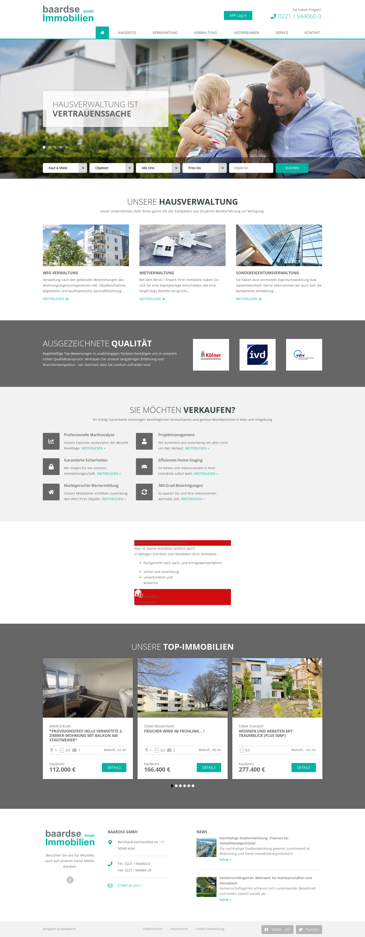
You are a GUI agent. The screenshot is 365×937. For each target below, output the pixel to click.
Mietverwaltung (156, 272)
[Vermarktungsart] (65, 168)
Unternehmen (247, 32)
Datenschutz (153, 929)
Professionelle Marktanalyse (89, 434)
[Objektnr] (251, 168)
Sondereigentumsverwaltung (267, 272)
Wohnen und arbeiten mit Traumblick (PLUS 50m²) (266, 733)
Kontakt (313, 32)
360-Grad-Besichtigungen (180, 485)
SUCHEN (292, 168)
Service (283, 32)
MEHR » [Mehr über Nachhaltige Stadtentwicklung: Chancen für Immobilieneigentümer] (225, 859)
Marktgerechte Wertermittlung (91, 485)
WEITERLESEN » (93, 448)
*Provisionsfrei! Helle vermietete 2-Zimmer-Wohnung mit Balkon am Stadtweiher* (86, 736)
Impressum (179, 929)
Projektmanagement (176, 434)
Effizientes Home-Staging (180, 460)
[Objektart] (111, 168)
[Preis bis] (204, 168)
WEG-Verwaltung (60, 272)
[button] (277, 929)
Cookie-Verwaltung (209, 929)
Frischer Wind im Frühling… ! (174, 731)
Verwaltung (207, 32)
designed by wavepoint (59, 929)
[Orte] (158, 168)
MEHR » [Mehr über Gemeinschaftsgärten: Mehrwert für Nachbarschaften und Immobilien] (225, 899)
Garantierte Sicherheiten (86, 460)
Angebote (128, 32)
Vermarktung (166, 32)
